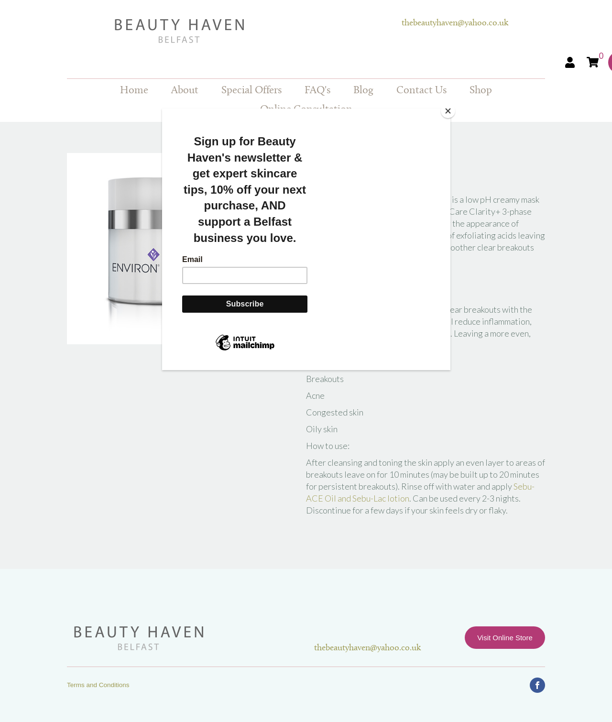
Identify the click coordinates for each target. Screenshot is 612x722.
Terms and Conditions (98, 685)
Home (134, 90)
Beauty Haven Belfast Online (234, 31)
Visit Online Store (505, 638)
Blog (363, 90)
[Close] (448, 111)
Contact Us (421, 90)
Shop (481, 90)
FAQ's (317, 90)
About (184, 90)
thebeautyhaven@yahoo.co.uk (455, 23)
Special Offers (251, 90)
